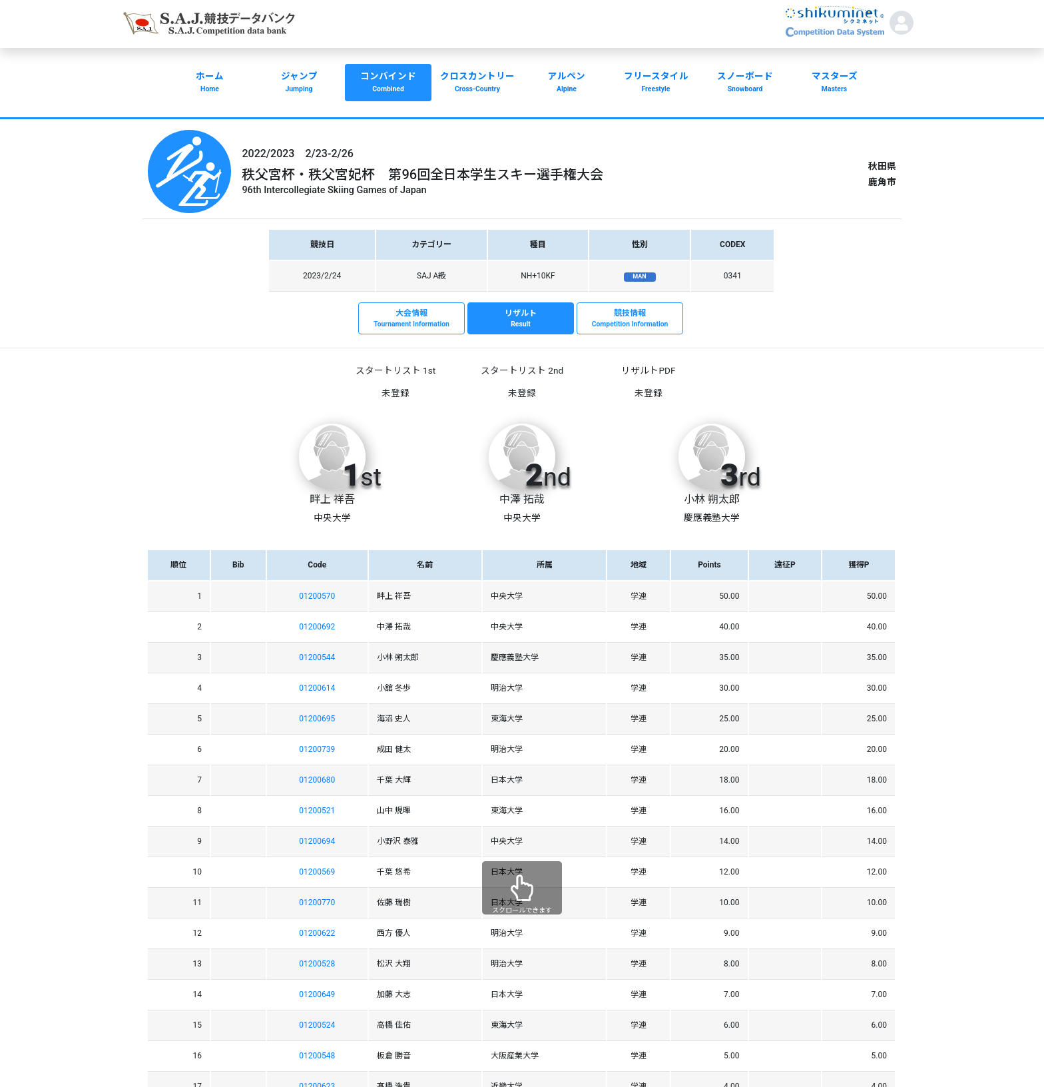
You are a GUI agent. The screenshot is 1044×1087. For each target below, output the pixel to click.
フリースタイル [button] (656, 83)
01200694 (317, 841)
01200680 (317, 780)
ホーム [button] (210, 83)
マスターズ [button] (834, 83)
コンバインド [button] (388, 83)
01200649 (317, 994)
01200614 (317, 688)
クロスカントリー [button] (477, 83)
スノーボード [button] (745, 83)
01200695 (317, 718)
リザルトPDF (648, 370)
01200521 (317, 810)
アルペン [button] (567, 83)
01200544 (317, 657)
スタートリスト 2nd (522, 370)
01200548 (317, 1055)
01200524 (317, 1025)
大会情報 (411, 319)
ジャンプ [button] (299, 83)
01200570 (317, 596)
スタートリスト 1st (395, 370)
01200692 (317, 626)
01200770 (317, 902)
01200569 (317, 872)
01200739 (317, 749)
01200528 (317, 963)
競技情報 (629, 319)
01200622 (317, 933)
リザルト (520, 319)
